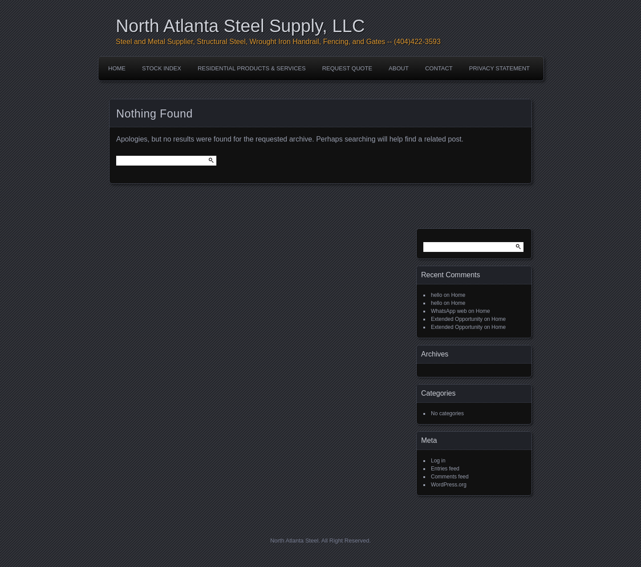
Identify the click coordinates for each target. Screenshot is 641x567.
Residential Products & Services (252, 68)
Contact (439, 68)
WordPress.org (449, 485)
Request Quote (347, 68)
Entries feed (445, 469)
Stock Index (161, 68)
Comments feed (450, 477)
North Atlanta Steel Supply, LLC (240, 26)
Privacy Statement (499, 68)
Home (117, 68)
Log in (438, 461)
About (399, 68)
